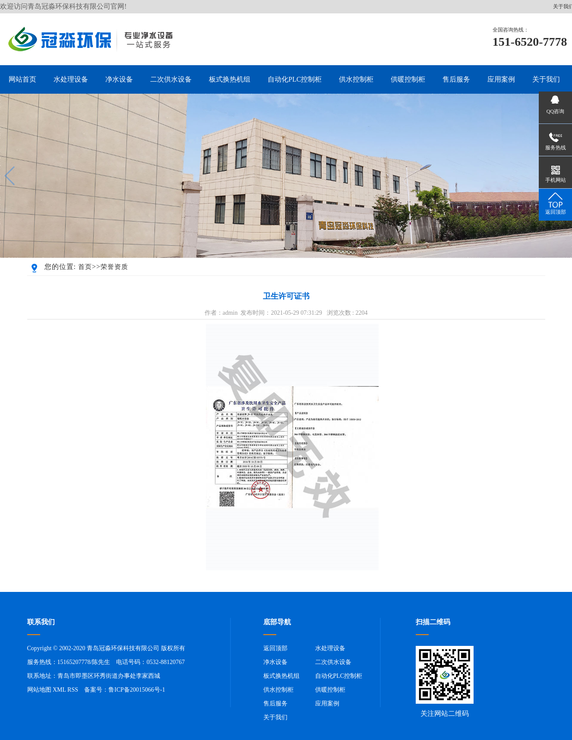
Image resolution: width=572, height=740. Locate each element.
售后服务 (275, 703)
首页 (85, 266)
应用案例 (327, 703)
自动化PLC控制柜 (339, 676)
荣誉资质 (114, 266)
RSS (72, 689)
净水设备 (275, 662)
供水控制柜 (278, 689)
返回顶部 (275, 648)
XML (59, 689)
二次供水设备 (333, 662)
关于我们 (275, 717)
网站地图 (39, 689)
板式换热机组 (281, 676)
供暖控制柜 (330, 689)
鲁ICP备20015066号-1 (136, 689)
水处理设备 (330, 648)
